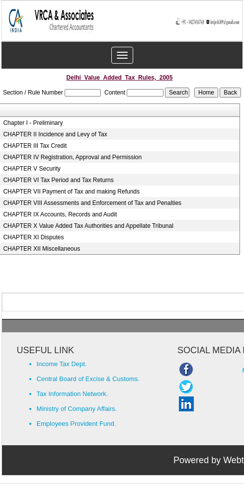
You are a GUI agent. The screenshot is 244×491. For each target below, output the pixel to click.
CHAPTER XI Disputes (33, 237)
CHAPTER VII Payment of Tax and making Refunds (71, 191)
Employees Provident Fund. (76, 423)
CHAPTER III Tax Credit (35, 145)
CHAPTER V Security (31, 168)
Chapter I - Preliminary (33, 122)
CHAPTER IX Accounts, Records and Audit (60, 214)
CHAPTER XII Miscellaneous (41, 248)
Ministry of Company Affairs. (77, 408)
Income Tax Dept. (62, 364)
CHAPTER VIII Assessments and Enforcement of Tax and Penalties (92, 202)
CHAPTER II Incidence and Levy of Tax (55, 134)
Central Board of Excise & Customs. (88, 379)
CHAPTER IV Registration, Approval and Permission (72, 157)
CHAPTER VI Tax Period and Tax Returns (58, 180)
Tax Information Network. (72, 393)
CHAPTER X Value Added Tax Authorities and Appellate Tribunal (88, 225)
